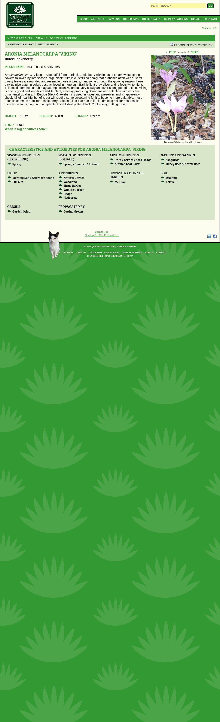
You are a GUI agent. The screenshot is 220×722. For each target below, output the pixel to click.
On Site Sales (151, 19)
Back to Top (101, 231)
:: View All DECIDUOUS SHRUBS (55, 38)
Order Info (131, 19)
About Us (97, 19)
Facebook (215, 236)
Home (84, 19)
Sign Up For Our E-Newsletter (102, 235)
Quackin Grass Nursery (20, 15)
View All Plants (19, 38)
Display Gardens (176, 19)
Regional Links (209, 28)
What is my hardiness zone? (26, 128)
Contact (211, 19)
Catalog (113, 19)
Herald (196, 19)
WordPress (209, 236)
